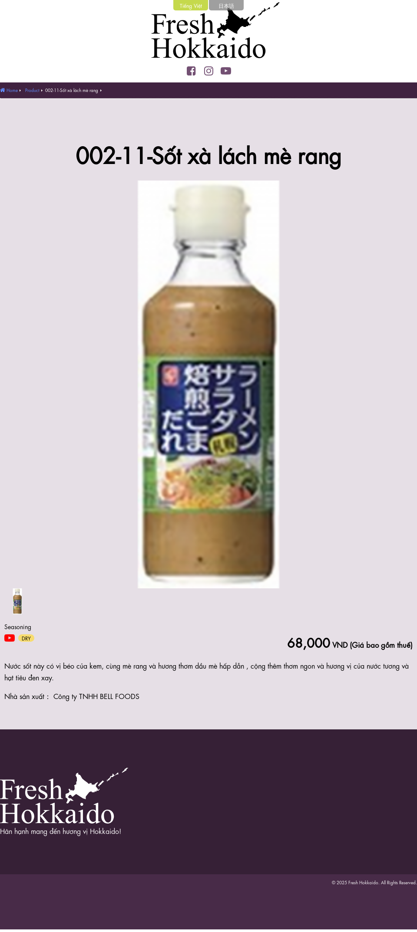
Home (12, 90)
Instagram (208, 71)
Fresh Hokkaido (208, 33)
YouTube (226, 71)
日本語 (226, 5)
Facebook (191, 71)
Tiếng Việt (191, 5)
